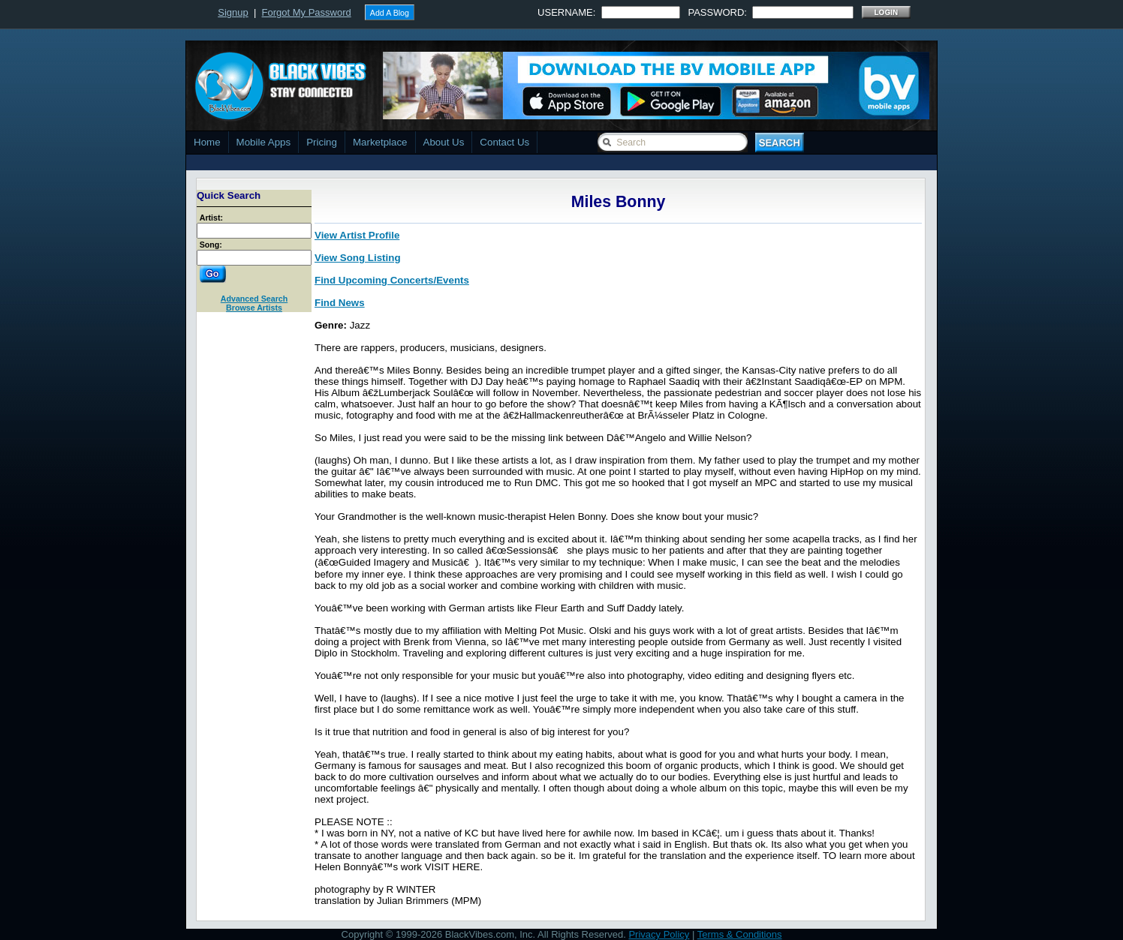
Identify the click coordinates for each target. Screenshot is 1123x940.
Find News (340, 302)
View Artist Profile (357, 235)
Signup (233, 12)
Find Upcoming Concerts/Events (392, 280)
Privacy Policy (658, 934)
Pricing (321, 142)
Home (207, 142)
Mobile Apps (263, 142)
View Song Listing (358, 257)
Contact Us (504, 142)
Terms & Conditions (739, 934)
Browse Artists (254, 307)
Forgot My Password (306, 12)
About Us (444, 142)
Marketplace (380, 142)
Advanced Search (254, 298)
